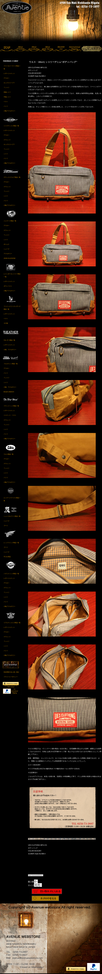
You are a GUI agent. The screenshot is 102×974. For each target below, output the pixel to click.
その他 (6, 323)
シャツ (6, 154)
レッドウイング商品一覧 (11, 542)
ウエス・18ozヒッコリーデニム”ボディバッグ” (53, 62)
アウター (6, 78)
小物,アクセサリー (9, 111)
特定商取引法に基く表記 (11, 672)
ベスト (6, 101)
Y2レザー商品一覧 (9, 340)
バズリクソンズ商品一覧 (11, 573)
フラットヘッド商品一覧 (11, 406)
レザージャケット (9, 73)
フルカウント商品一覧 (11, 363)
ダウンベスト (8, 286)
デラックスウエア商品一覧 (12, 177)
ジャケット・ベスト (10, 415)
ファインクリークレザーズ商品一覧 (12, 308)
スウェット (7, 140)
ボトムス (6, 244)
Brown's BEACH (9, 392)
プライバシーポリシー (11, 677)
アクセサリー (8, 253)
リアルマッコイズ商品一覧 (12, 622)
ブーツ (6, 525)
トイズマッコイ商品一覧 (11, 126)
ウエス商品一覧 (8, 454)
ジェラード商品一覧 (10, 221)
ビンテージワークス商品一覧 (12, 499)
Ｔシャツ (6, 87)
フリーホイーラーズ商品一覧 (12, 67)
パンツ (6, 106)
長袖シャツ (7, 92)
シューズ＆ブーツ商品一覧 (12, 516)
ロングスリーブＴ (9, 83)
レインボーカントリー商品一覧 (12, 275)
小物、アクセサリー (10, 349)
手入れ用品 (7, 556)
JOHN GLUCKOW (9, 258)
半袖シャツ (7, 97)
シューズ (6, 249)
